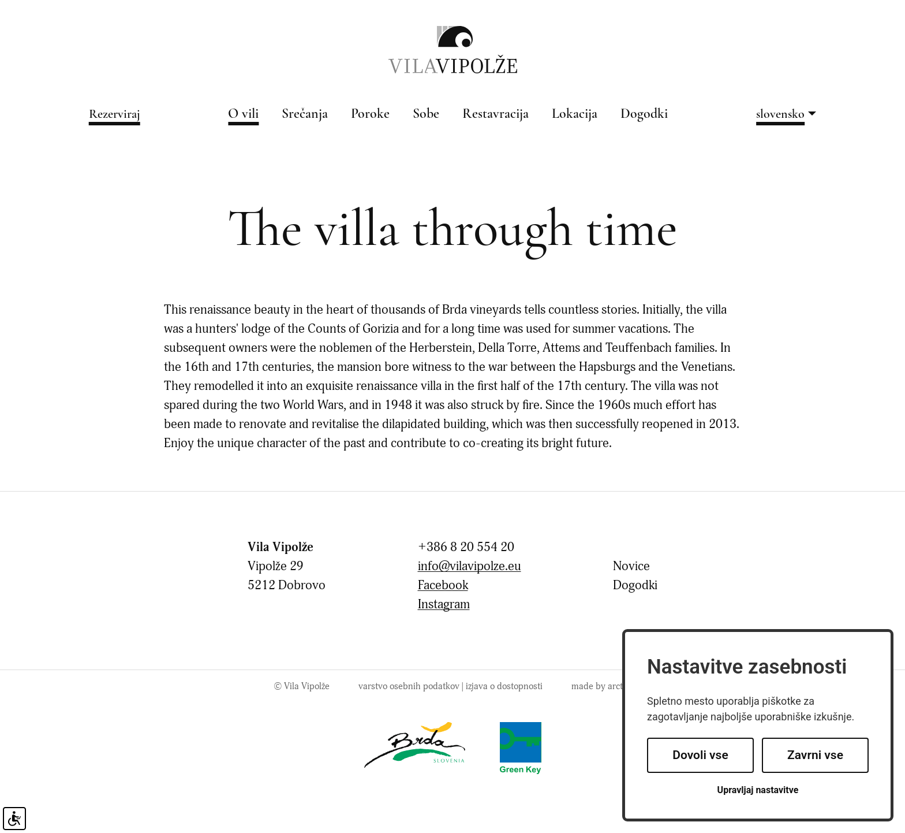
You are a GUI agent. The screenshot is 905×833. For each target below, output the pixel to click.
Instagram (444, 604)
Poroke (370, 114)
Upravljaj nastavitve (758, 789)
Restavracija (495, 114)
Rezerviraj (114, 114)
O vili (243, 114)
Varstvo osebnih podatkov (408, 686)
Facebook (443, 585)
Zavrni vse (815, 755)
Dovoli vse (700, 755)
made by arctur (601, 686)
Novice (631, 566)
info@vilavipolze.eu (469, 566)
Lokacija (574, 114)
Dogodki (644, 114)
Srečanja (305, 114)
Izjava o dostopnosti (504, 686)
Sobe (426, 114)
